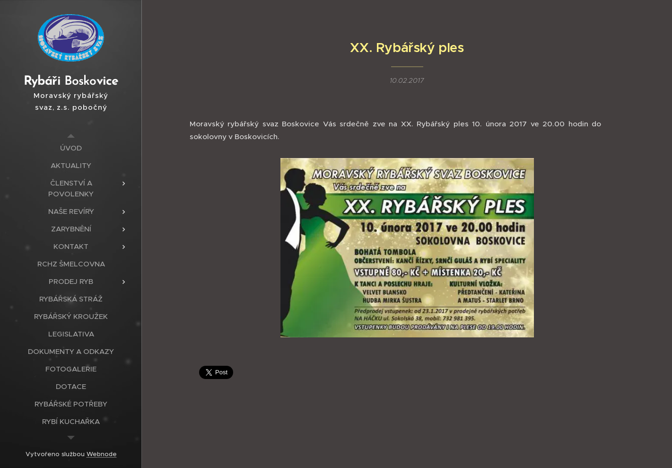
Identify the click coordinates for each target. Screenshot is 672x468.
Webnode (102, 454)
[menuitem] (71, 147)
